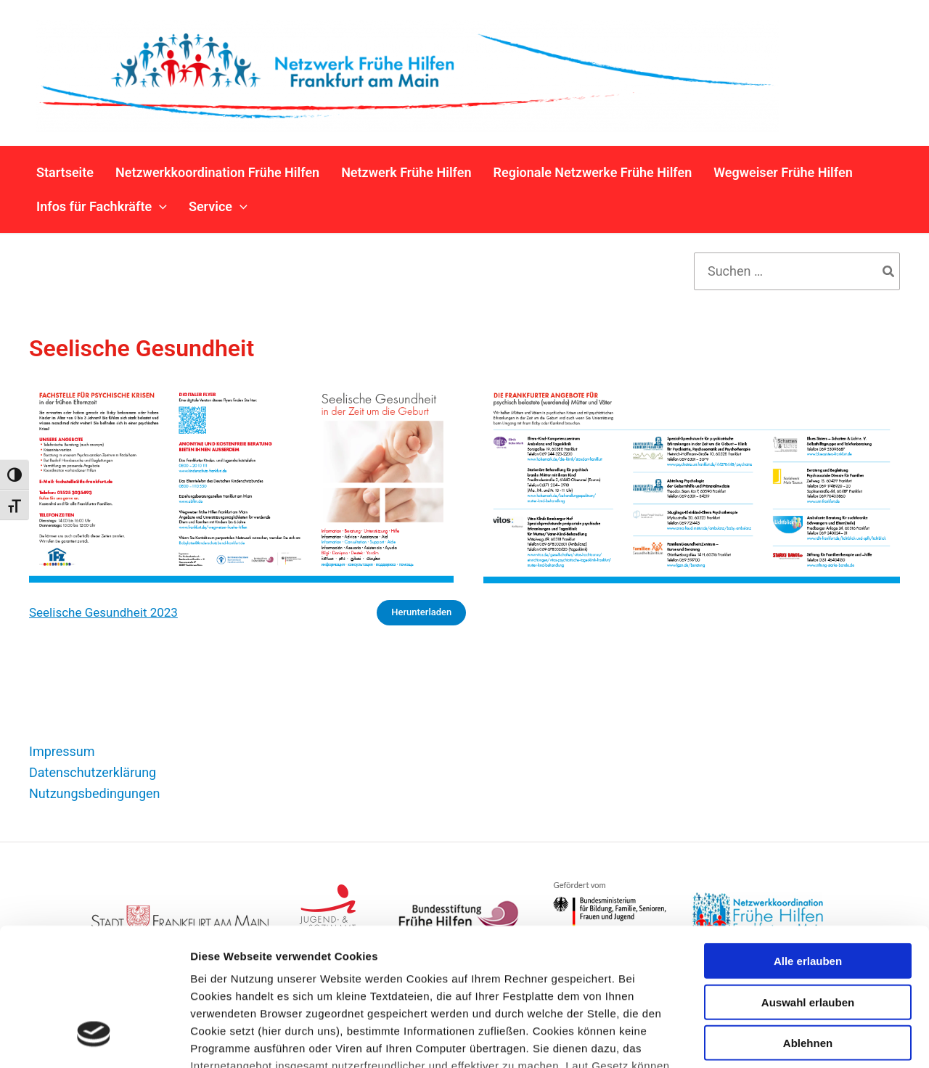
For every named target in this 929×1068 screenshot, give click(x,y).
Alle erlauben (808, 843)
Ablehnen (807, 925)
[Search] (889, 271)
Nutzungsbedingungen (94, 793)
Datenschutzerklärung (92, 772)
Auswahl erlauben (807, 884)
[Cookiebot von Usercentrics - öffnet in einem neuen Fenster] (93, 1040)
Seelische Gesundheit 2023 (103, 612)
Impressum (62, 751)
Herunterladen (421, 612)
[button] (159, 206)
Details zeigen (772, 1039)
